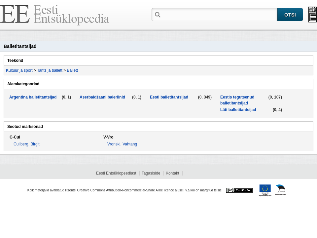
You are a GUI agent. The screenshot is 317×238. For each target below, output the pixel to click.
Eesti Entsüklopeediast (116, 173)
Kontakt (172, 173)
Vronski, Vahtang (122, 144)
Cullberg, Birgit (27, 144)
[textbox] (219, 14)
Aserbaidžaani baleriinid (102, 97)
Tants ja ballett (49, 70)
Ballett (72, 70)
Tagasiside (151, 173)
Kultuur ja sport (19, 70)
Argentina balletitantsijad (32, 97)
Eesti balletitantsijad (169, 97)
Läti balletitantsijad (238, 109)
